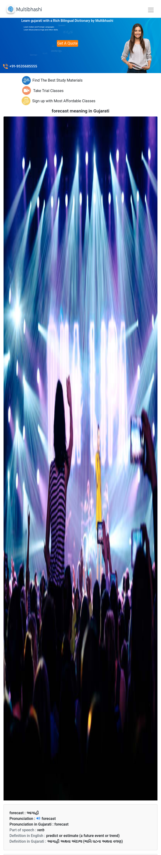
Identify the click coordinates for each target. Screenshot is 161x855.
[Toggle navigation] (150, 9)
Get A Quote (67, 43)
